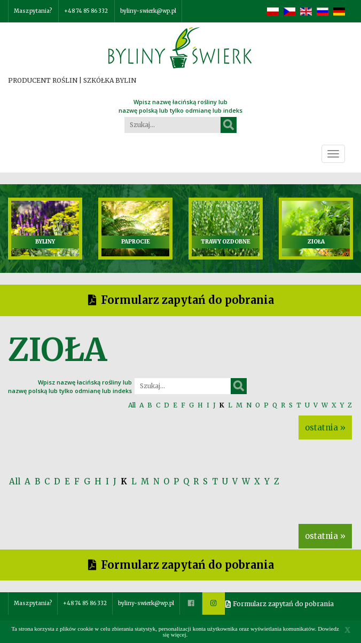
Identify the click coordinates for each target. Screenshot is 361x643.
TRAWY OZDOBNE (225, 241)
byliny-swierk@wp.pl (148, 10)
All (132, 405)
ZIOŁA (316, 241)
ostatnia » (325, 427)
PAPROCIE (135, 241)
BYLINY (45, 241)
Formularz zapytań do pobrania (187, 300)
